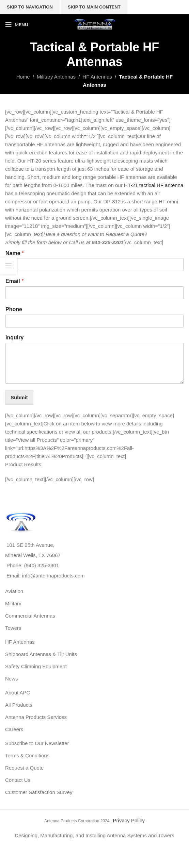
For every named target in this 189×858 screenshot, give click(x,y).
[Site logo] (95, 24)
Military (13, 603)
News (11, 679)
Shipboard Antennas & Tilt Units (41, 654)
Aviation (14, 591)
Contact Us (17, 780)
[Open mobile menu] (17, 24)
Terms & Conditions (27, 755)
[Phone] (94, 321)
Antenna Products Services (36, 717)
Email (14, 281)
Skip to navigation (30, 7)
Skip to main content (94, 7)
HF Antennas (20, 642)
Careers (14, 729)
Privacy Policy (129, 820)
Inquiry (14, 337)
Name (14, 253)
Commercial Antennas (30, 616)
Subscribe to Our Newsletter (37, 743)
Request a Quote (24, 768)
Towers (13, 628)
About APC (17, 692)
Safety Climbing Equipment (36, 666)
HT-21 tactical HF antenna (153, 185)
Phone (13, 309)
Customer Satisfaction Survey (39, 792)
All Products (18, 705)
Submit (19, 397)
